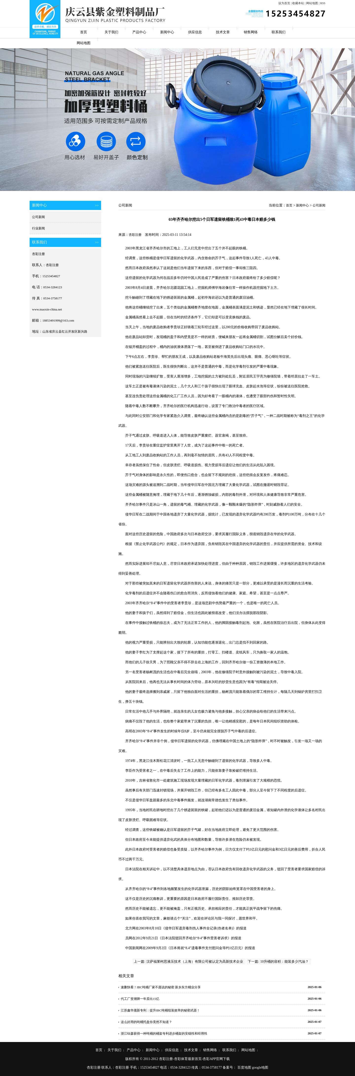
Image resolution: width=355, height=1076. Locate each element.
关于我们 (111, 32)
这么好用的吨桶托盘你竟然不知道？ (146, 1022)
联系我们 (278, 32)
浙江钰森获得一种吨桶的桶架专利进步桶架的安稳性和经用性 (164, 1033)
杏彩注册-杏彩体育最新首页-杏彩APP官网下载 (194, 1059)
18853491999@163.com (58, 320)
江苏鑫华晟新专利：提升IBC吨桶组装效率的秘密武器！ (160, 1010)
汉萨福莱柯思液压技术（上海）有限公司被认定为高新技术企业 (194, 961)
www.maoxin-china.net (47, 309)
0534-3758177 (52, 298)
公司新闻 (38, 217)
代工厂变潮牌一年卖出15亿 (140, 999)
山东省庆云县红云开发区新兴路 (64, 331)
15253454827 (51, 276)
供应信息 (195, 32)
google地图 (260, 1067)
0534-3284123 (52, 287)
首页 (83, 32)
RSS (322, 3)
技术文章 (223, 32)
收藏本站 (298, 3)
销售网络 (251, 32)
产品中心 (139, 32)
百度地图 (244, 1067)
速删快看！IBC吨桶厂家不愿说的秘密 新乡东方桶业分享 (161, 987)
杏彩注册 (38, 254)
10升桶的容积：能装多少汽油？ (284, 961)
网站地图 (312, 3)
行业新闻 (38, 228)
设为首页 (284, 3)
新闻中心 (167, 32)
